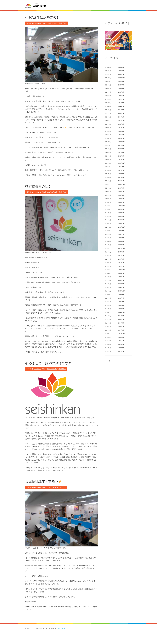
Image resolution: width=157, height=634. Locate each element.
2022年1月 (121, 159)
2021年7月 (121, 170)
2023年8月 (108, 127)
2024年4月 (108, 113)
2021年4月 (108, 177)
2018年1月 (121, 245)
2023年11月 (121, 120)
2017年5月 (121, 259)
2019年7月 (121, 213)
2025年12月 (108, 78)
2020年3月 (121, 198)
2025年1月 (121, 96)
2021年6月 (108, 174)
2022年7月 (121, 149)
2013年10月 (108, 337)
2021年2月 (108, 181)
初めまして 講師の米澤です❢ (48, 363)
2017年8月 (108, 255)
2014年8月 (108, 319)
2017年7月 (121, 255)
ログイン (108, 360)
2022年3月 (121, 156)
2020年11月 (121, 184)
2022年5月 (121, 152)
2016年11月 (121, 269)
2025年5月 (121, 88)
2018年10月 (108, 230)
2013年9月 (121, 337)
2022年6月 (108, 152)
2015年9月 (121, 294)
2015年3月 (121, 305)
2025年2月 (108, 96)
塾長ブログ (62, 23)
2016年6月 (108, 280)
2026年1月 (121, 74)
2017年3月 (121, 262)
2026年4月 (108, 71)
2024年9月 (121, 103)
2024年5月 (121, 110)
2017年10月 (108, 252)
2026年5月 (121, 67)
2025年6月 (108, 88)
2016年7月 (121, 277)
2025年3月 (121, 92)
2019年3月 (121, 220)
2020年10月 (108, 188)
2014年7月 (121, 319)
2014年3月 (121, 326)
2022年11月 (121, 142)
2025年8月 (108, 85)
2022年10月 (108, 145)
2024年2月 (108, 117)
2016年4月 (108, 284)
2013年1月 (121, 351)
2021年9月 (121, 167)
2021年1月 (121, 181)
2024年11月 (121, 99)
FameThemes (61, 628)
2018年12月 (108, 227)
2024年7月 (121, 106)
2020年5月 (121, 195)
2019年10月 (108, 209)
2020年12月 (108, 184)
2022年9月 (121, 145)
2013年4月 (108, 348)
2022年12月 (108, 142)
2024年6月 (108, 110)
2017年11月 (121, 248)
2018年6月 (108, 238)
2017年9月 (121, 252)
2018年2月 (108, 245)
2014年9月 (121, 316)
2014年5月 (121, 323)
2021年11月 (121, 163)
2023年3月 (121, 135)
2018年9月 (121, 230)
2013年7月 (121, 341)
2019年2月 (108, 223)
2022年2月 (108, 159)
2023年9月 (121, 124)
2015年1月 (121, 309)
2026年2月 (108, 74)
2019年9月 (121, 209)
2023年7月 (121, 127)
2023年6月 (108, 131)
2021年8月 (108, 170)
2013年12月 (108, 333)
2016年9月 (121, 273)
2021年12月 (108, 163)
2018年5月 (121, 238)
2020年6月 (108, 195)
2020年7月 (121, 191)
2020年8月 (108, 191)
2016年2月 (108, 287)
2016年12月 (108, 269)
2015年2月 (108, 309)
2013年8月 (108, 341)
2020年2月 (108, 202)
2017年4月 (108, 262)
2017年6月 (108, 259)
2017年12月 (108, 248)
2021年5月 (121, 174)
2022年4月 (108, 156)
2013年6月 (108, 344)
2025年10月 (108, 81)
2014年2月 (108, 330)
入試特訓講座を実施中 (43, 481)
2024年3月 (121, 113)
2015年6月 (108, 302)
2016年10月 (108, 273)
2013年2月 (108, 351)
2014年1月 (121, 330)
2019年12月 (108, 206)
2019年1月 (121, 223)
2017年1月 (121, 266)
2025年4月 (108, 92)
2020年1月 (121, 202)
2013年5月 (121, 344)
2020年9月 (121, 188)
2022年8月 (108, 149)
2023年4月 (108, 135)
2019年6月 (108, 216)
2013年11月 (121, 333)
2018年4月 (108, 241)
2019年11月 (121, 206)
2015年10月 (108, 294)
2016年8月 (108, 277)
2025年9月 (121, 81)
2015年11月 (121, 291)
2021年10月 (108, 167)
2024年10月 (108, 103)
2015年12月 (108, 291)
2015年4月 (108, 305)
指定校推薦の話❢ (38, 186)
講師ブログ (62, 369)
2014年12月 (108, 312)
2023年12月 (108, 120)
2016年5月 (121, 280)
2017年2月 (108, 266)
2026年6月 (108, 67)
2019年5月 (121, 216)
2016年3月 (121, 284)
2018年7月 (121, 234)
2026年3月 (121, 71)
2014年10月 (108, 316)
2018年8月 (108, 234)
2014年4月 (108, 326)
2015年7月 (121, 298)
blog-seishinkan (36, 23)
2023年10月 (108, 124)
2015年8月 (108, 298)
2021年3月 (121, 177)
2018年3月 (121, 241)
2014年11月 (121, 312)
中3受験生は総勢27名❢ (42, 17)
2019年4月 (108, 220)
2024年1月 (121, 117)
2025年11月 (121, 78)
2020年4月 (108, 198)
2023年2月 (108, 138)
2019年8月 (108, 213)
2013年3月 (121, 348)
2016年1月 (121, 287)
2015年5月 (121, 302)
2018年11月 (121, 227)
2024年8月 (108, 106)
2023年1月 (121, 138)
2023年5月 (121, 131)
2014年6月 (108, 323)
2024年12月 (108, 99)
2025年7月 (121, 85)
